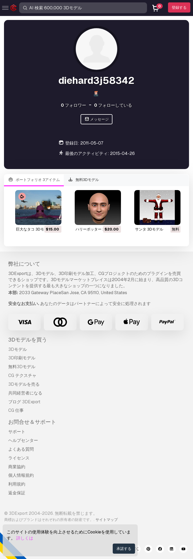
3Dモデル (17, 349)
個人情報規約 (21, 475)
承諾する (123, 548)
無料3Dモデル (83, 179)
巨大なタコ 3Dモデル (34, 229)
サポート (16, 431)
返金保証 (16, 493)
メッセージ (96, 119)
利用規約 (16, 484)
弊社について (24, 263)
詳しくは (24, 538)
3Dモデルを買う (27, 339)
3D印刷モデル (21, 358)
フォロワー (73, 105)
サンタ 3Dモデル (149, 229)
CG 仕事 (16, 410)
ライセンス (19, 458)
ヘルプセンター (23, 440)
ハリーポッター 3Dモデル (97, 229)
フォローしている (113, 105)
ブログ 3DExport (24, 402)
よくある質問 (21, 449)
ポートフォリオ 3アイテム (34, 179)
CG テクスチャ (22, 375)
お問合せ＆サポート (32, 421)
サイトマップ (106, 519)
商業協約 (16, 467)
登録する (179, 7)
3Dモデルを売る (24, 384)
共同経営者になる (25, 393)
